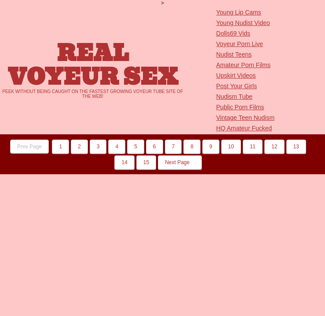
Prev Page (29, 147)
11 (253, 147)
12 (274, 147)
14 (124, 162)
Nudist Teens (234, 54)
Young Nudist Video (243, 22)
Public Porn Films (240, 107)
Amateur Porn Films (243, 64)
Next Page (179, 162)
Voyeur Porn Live (239, 43)
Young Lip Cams (238, 12)
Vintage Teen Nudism (245, 117)
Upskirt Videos (236, 75)
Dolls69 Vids (233, 33)
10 (231, 147)
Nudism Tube (234, 96)
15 (146, 162)
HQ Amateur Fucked (244, 128)
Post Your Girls (236, 86)
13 (296, 147)
